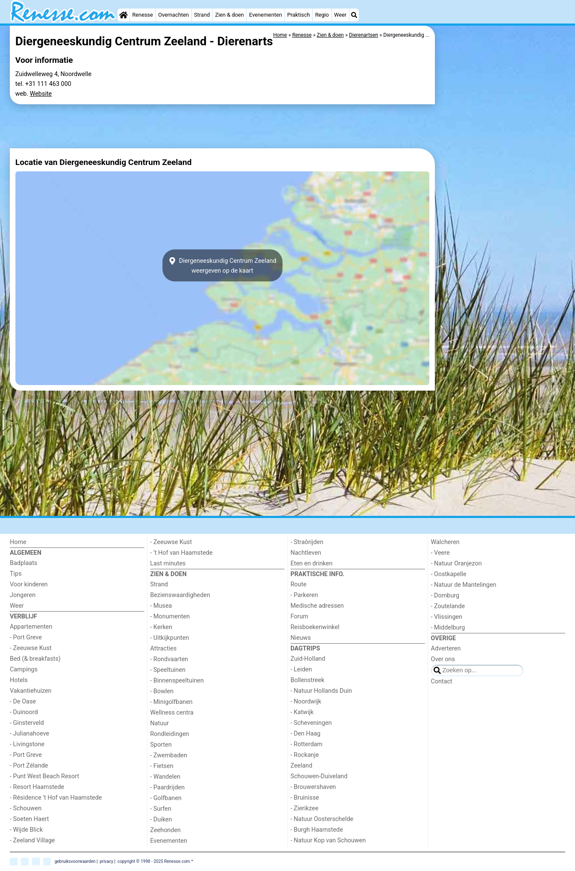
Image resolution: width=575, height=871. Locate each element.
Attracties (163, 648)
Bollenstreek (307, 680)
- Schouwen (25, 808)
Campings (24, 669)
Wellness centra (172, 712)
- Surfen (160, 808)
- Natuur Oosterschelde (321, 819)
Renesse (142, 15)
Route (298, 584)
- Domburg (445, 595)
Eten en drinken (311, 563)
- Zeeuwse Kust (31, 648)
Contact (441, 681)
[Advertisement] (501, 154)
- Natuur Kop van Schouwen (328, 840)
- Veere (440, 552)
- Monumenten (170, 616)
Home (18, 542)
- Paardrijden (167, 787)
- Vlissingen (447, 617)
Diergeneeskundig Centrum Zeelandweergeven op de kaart (222, 265)
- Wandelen (165, 776)
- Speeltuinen (168, 670)
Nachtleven (305, 552)
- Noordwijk (305, 701)
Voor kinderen (29, 584)
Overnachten (173, 15)
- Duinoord (24, 712)
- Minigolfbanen (171, 702)
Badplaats (23, 563)
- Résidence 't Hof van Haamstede (56, 797)
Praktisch (298, 15)
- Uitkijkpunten (169, 637)
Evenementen (265, 15)
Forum (299, 616)
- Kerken (161, 627)
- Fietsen (161, 766)
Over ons (443, 659)
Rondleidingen (169, 734)
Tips (16, 573)
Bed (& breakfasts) (35, 658)
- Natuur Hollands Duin (321, 690)
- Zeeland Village (32, 840)
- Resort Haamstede (37, 787)
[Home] (123, 15)
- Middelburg (448, 627)
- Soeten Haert (29, 819)
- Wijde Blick (26, 829)
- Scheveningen (311, 723)
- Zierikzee (304, 808)
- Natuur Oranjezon (456, 563)
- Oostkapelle (448, 574)
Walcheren (445, 542)
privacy (106, 861)
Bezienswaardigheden (180, 595)
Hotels (19, 680)
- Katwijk (302, 712)
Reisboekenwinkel (315, 627)
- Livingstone (27, 744)
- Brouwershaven (313, 787)
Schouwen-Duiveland (318, 776)
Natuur (159, 723)
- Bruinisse (304, 797)
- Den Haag (305, 733)
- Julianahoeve (29, 733)
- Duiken (161, 819)
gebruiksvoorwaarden (75, 861)
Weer (340, 15)
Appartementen (31, 626)
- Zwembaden (169, 755)
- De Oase (23, 701)
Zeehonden (165, 830)
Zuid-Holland (307, 658)
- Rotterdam (306, 744)
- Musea (161, 605)
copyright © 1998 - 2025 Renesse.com (153, 861)
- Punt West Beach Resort (44, 776)
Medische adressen (317, 605)
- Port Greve (26, 637)
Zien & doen (229, 15)
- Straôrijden (306, 542)
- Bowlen (162, 691)
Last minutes (168, 563)
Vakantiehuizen (31, 690)
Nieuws (300, 637)
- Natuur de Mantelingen (463, 585)
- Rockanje (304, 755)
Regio (322, 15)
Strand (202, 15)
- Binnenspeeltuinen (177, 680)
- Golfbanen (166, 798)
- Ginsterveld (27, 723)
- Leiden (301, 669)
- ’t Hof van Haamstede (181, 552)
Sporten (161, 744)
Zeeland (301, 765)
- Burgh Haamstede (316, 829)
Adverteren (446, 648)
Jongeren (22, 595)
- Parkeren (304, 595)
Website (41, 93)
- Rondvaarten (169, 659)
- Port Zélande (29, 765)
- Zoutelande (448, 606)
